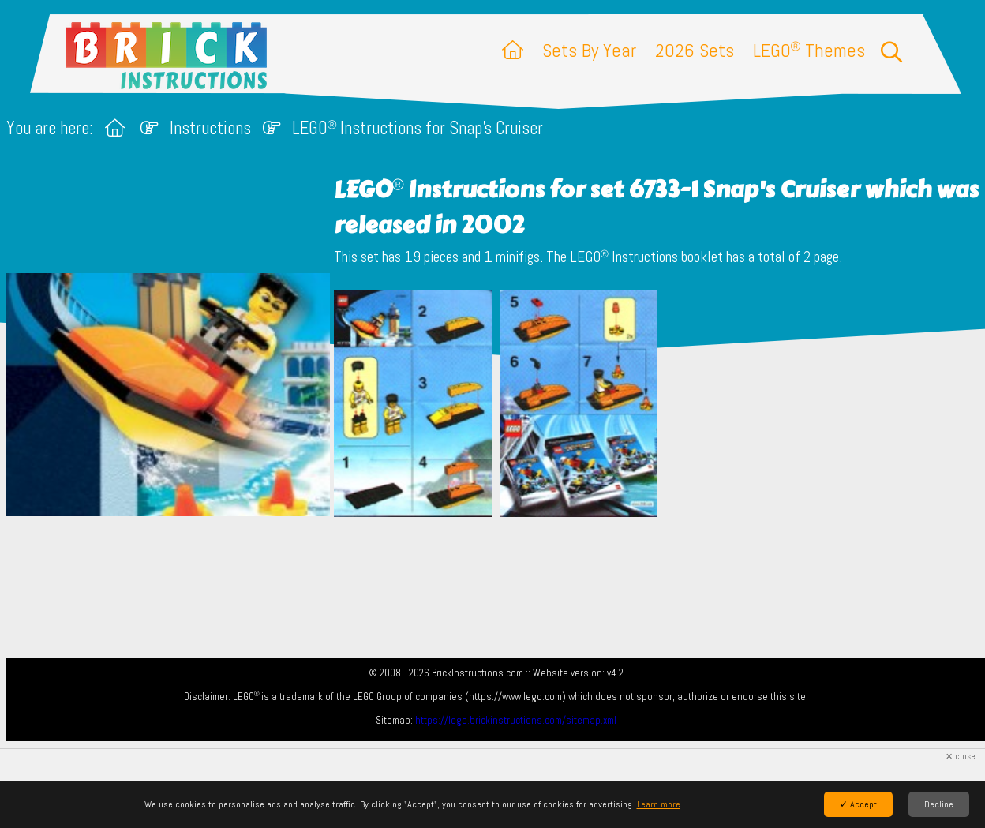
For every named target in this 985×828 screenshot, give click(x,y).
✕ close (961, 756)
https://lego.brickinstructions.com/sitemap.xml (515, 720)
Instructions (210, 128)
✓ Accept (858, 804)
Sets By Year (589, 50)
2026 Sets (694, 50)
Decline (938, 804)
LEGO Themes (809, 50)
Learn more (658, 804)
